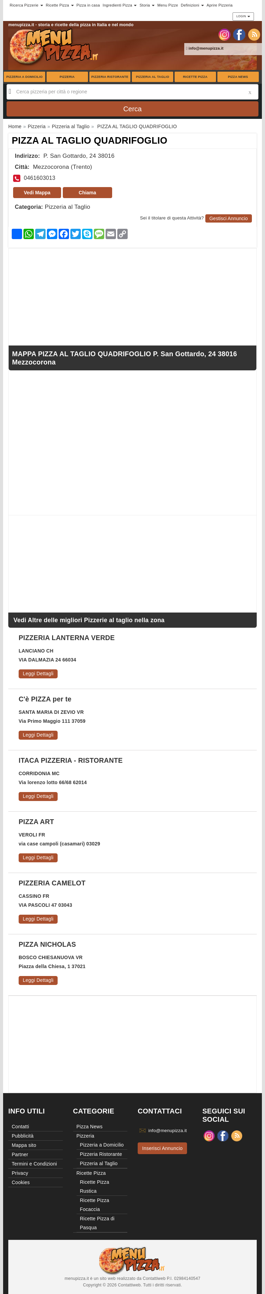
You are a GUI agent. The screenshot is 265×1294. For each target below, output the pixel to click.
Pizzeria (67, 77)
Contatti (20, 1126)
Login (243, 16)
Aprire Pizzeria (220, 5)
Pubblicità (22, 1136)
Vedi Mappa (37, 192)
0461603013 (39, 178)
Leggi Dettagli (38, 673)
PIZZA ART (36, 821)
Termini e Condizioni (34, 1164)
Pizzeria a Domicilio (24, 77)
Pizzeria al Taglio (152, 77)
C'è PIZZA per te (45, 699)
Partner (20, 1154)
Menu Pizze (167, 5)
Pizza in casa (88, 5)
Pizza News (238, 77)
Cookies (21, 1182)
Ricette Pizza (195, 77)
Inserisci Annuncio (162, 1148)
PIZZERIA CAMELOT (52, 883)
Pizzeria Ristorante (110, 77)
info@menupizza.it (205, 48)
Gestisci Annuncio (228, 218)
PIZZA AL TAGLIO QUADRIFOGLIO (89, 140)
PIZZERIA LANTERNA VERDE (67, 637)
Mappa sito (24, 1145)
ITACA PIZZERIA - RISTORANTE (70, 760)
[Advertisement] (132, 296)
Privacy (20, 1173)
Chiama (87, 192)
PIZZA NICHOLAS (47, 944)
